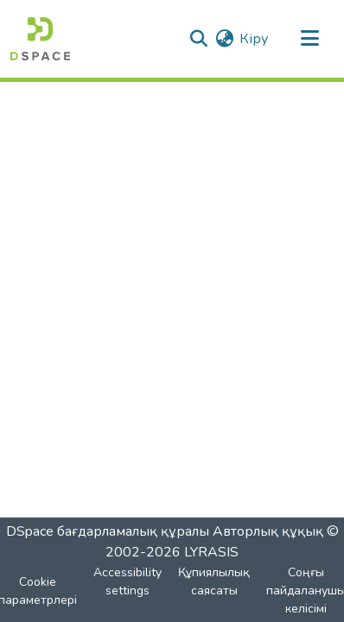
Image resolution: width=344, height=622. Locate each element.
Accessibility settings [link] (127, 581)
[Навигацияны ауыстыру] (309, 38)
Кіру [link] (253, 38)
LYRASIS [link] (211, 552)
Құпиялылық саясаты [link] (214, 581)
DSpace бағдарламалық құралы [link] (107, 531)
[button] (40, 38)
